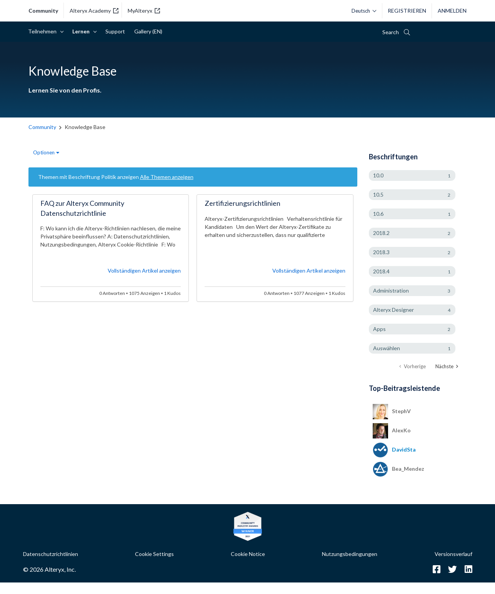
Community (43, 11)
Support (115, 31)
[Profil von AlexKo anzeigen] (401, 430)
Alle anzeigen (418, 387)
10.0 (378, 175)
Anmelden (452, 10)
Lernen (82, 31)
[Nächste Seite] (446, 366)
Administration (391, 290)
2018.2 (381, 233)
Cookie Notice (248, 554)
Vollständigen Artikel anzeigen (144, 270)
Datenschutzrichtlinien (50, 554)
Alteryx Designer (393, 309)
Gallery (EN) (148, 31)
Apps (379, 329)
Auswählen (386, 348)
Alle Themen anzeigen (166, 177)
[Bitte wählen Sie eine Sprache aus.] (362, 11)
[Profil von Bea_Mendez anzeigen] (408, 468)
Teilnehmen (43, 31)
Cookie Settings (154, 554)
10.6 (378, 213)
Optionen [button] (44, 152)
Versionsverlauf (453, 554)
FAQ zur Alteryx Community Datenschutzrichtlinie (82, 208)
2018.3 (381, 252)
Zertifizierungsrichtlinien (242, 203)
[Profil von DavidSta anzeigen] (404, 449)
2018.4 (381, 271)
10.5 (378, 194)
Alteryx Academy (94, 10)
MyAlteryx (144, 10)
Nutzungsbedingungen (349, 554)
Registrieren (407, 10)
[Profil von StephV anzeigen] (401, 411)
